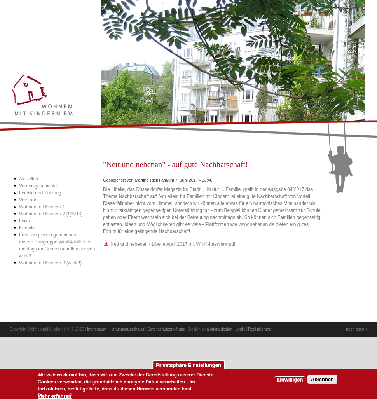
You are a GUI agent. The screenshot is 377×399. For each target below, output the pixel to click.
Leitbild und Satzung (40, 193)
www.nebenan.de (256, 224)
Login (240, 329)
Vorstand (28, 200)
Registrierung (259, 329)
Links (24, 221)
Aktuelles (28, 179)
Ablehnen (322, 382)
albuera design (219, 329)
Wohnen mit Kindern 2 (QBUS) (51, 214)
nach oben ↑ (357, 329)
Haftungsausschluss (127, 329)
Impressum (96, 329)
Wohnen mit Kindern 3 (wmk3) (50, 263)
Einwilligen (290, 382)
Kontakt (27, 228)
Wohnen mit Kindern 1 (42, 207)
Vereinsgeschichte (38, 186)
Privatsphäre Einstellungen (188, 368)
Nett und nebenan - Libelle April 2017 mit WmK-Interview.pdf (172, 244)
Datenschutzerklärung (166, 329)
